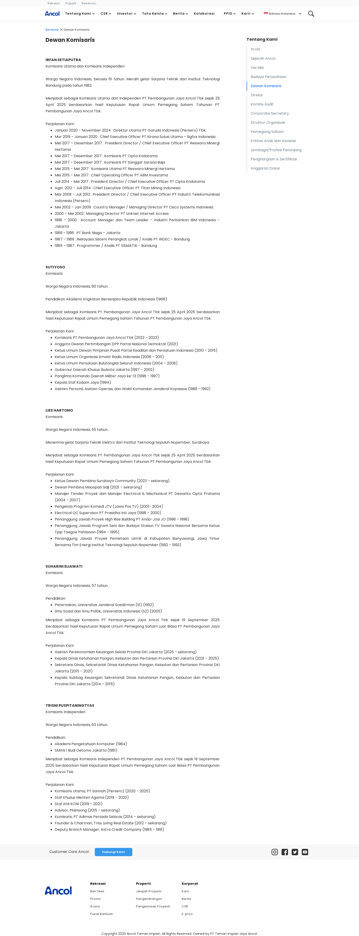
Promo (95, 899)
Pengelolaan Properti (153, 906)
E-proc (187, 914)
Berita (186, 899)
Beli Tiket (97, 891)
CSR (185, 906)
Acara (95, 906)
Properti (70, 3)
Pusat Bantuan (101, 914)
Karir (185, 891)
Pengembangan (149, 899)
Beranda (52, 29)
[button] (80, 14)
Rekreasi (54, 3)
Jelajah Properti (148, 891)
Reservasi (89, 3)
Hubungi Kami (113, 852)
